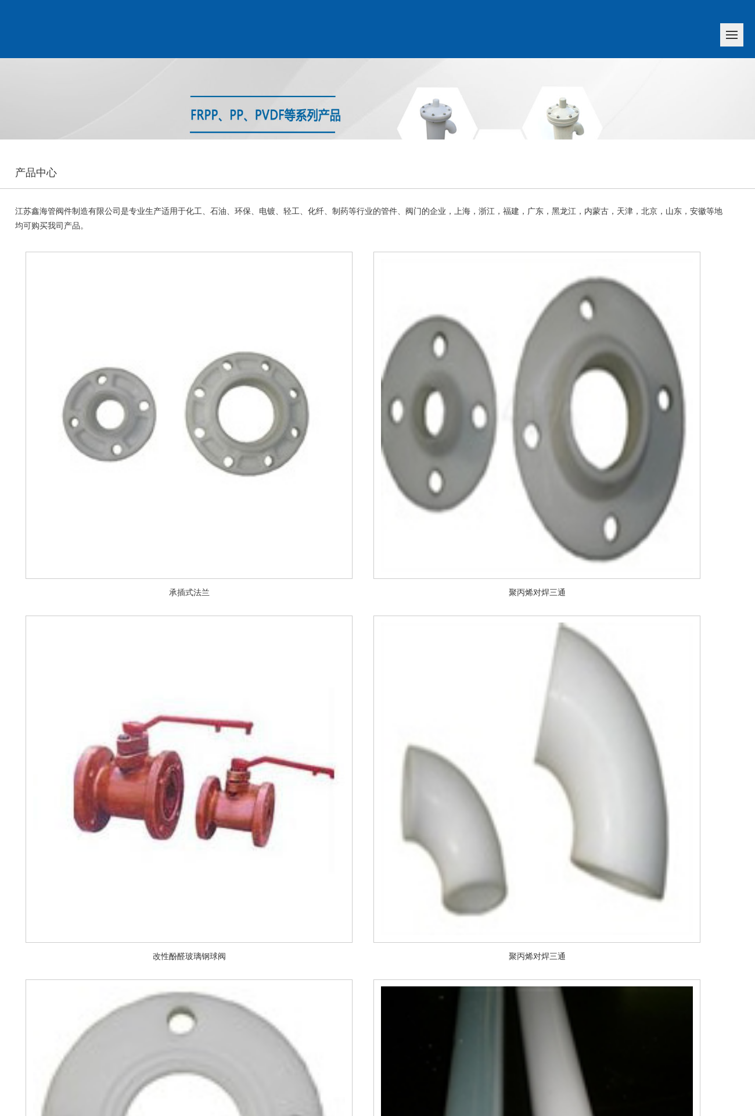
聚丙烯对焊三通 (537, 592)
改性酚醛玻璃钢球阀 (189, 956)
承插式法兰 (189, 592)
